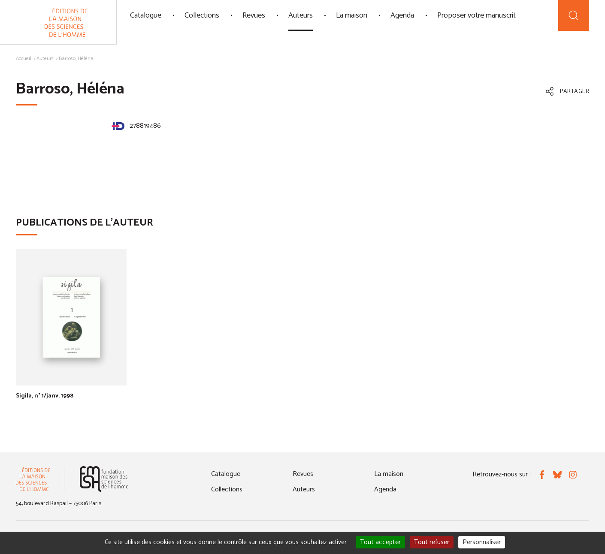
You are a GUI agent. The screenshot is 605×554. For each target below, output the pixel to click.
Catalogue (145, 15)
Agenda (402, 15)
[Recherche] (573, 15)
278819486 (136, 126)
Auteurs (300, 15)
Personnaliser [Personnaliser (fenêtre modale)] (482, 542)
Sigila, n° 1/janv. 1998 (44, 396)
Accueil (23, 58)
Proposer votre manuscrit (476, 15)
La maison (351, 15)
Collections (202, 15)
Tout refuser (431, 542)
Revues (253, 15)
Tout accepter (380, 542)
